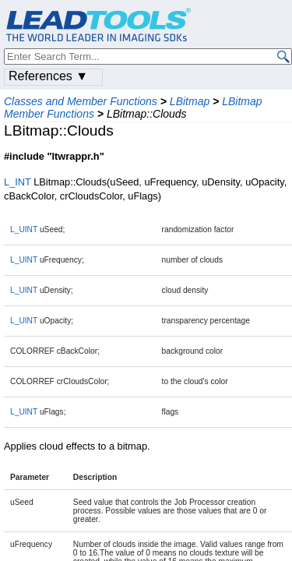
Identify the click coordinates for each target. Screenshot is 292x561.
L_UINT (23, 229)
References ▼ (48, 76)
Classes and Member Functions (80, 101)
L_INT (17, 182)
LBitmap (189, 101)
